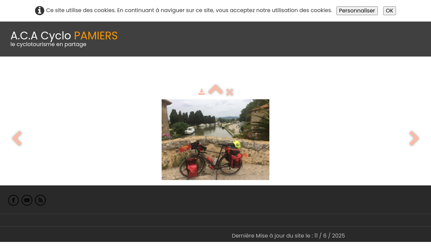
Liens (327, 73)
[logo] (64, 39)
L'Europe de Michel (369, 73)
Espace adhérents (230, 73)
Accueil (15, 73)
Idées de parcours (168, 73)
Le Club (44, 73)
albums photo (289, 73)
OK (389, 10)
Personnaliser (357, 10)
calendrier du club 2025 (99, 73)
